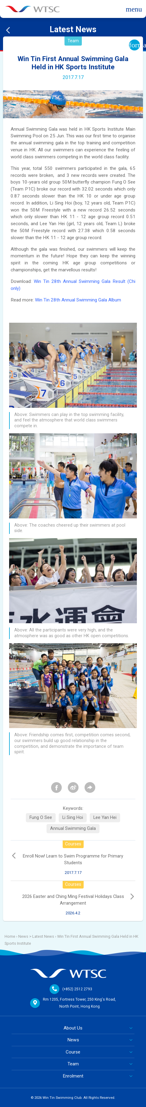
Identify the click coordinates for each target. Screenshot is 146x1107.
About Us (73, 1028)
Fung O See (41, 817)
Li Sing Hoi (72, 817)
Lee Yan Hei (104, 817)
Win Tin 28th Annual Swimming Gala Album (78, 300)
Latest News (43, 936)
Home (10, 936)
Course (73, 1052)
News (73, 1040)
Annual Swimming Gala (73, 828)
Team (73, 1064)
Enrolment (73, 1076)
